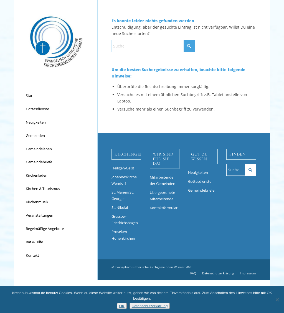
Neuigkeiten (198, 172)
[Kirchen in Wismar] (55, 41)
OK (122, 306)
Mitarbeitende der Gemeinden (162, 180)
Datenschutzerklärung (150, 306)
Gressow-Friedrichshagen (124, 219)
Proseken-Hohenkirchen (123, 235)
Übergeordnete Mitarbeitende (162, 195)
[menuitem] (56, 95)
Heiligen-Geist (122, 168)
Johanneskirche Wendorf (124, 180)
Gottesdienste (199, 181)
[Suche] (153, 46)
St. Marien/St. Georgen (122, 195)
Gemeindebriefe (201, 190)
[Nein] (277, 299)
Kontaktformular (164, 207)
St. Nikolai (119, 207)
